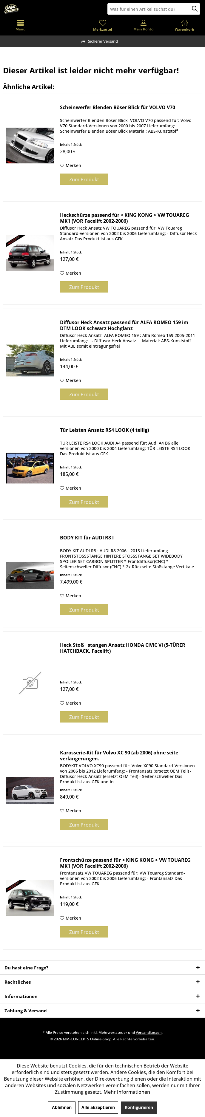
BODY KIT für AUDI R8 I (87, 538)
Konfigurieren (139, 1107)
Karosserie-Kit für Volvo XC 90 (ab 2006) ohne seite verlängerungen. (119, 756)
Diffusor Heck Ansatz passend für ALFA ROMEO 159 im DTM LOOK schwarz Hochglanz (124, 325)
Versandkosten (149, 1032)
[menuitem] (184, 25)
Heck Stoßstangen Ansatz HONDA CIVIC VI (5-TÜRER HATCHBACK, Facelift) (122, 648)
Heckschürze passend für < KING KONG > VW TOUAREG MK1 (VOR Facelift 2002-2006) (124, 218)
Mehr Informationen (127, 1092)
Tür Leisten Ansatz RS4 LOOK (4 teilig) (104, 430)
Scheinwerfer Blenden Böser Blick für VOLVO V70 (117, 107)
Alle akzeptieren (98, 1107)
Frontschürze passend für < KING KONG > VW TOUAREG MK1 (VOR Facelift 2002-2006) (125, 863)
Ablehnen (62, 1107)
